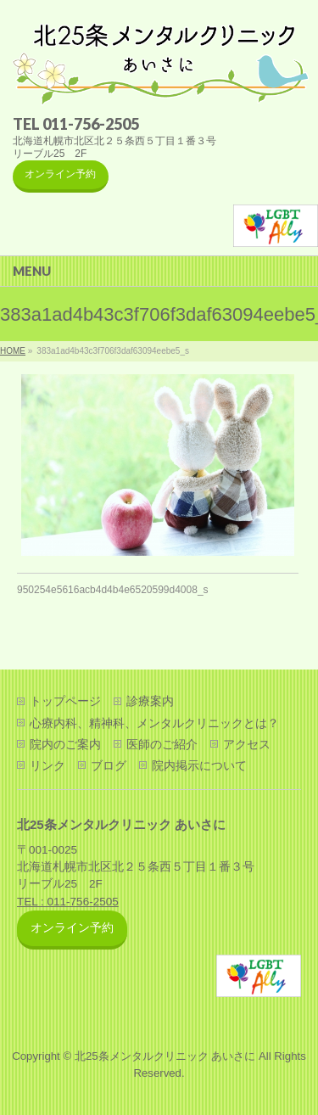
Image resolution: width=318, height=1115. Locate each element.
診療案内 (150, 701)
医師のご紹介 (162, 744)
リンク (47, 765)
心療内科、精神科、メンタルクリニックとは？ (154, 723)
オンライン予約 (60, 174)
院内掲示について (199, 765)
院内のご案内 (65, 744)
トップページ (65, 701)
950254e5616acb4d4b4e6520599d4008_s (113, 590)
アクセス (247, 744)
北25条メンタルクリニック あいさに (165, 1056)
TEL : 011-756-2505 (68, 901)
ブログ (108, 765)
